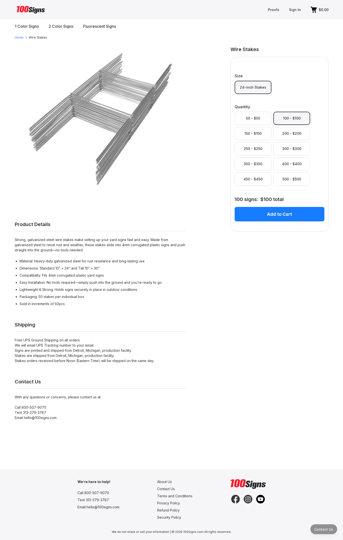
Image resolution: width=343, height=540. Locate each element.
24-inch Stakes (253, 87)
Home (19, 37)
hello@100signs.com (40, 418)
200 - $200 (291, 133)
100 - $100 (292, 118)
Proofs (273, 10)
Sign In (295, 10)
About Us (164, 482)
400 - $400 (292, 164)
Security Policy (169, 517)
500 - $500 (291, 179)
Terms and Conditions (174, 496)
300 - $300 (291, 149)
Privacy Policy (168, 503)
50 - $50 (253, 118)
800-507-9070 (34, 407)
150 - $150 (253, 133)
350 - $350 (253, 164)
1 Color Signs (27, 26)
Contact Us (166, 489)
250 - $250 (253, 149)
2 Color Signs (61, 26)
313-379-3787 (34, 412)
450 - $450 (253, 179)
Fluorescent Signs (99, 26)
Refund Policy (168, 510)
